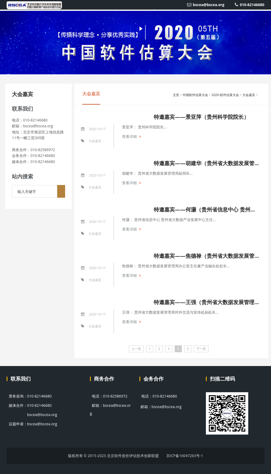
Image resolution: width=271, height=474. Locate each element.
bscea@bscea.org (205, 4)
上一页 (136, 348)
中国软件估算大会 (195, 95)
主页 (176, 95)
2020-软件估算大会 (225, 95)
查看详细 (129, 136)
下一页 (201, 348)
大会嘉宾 (22, 94)
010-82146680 (249, 4)
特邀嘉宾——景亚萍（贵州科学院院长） (201, 116)
